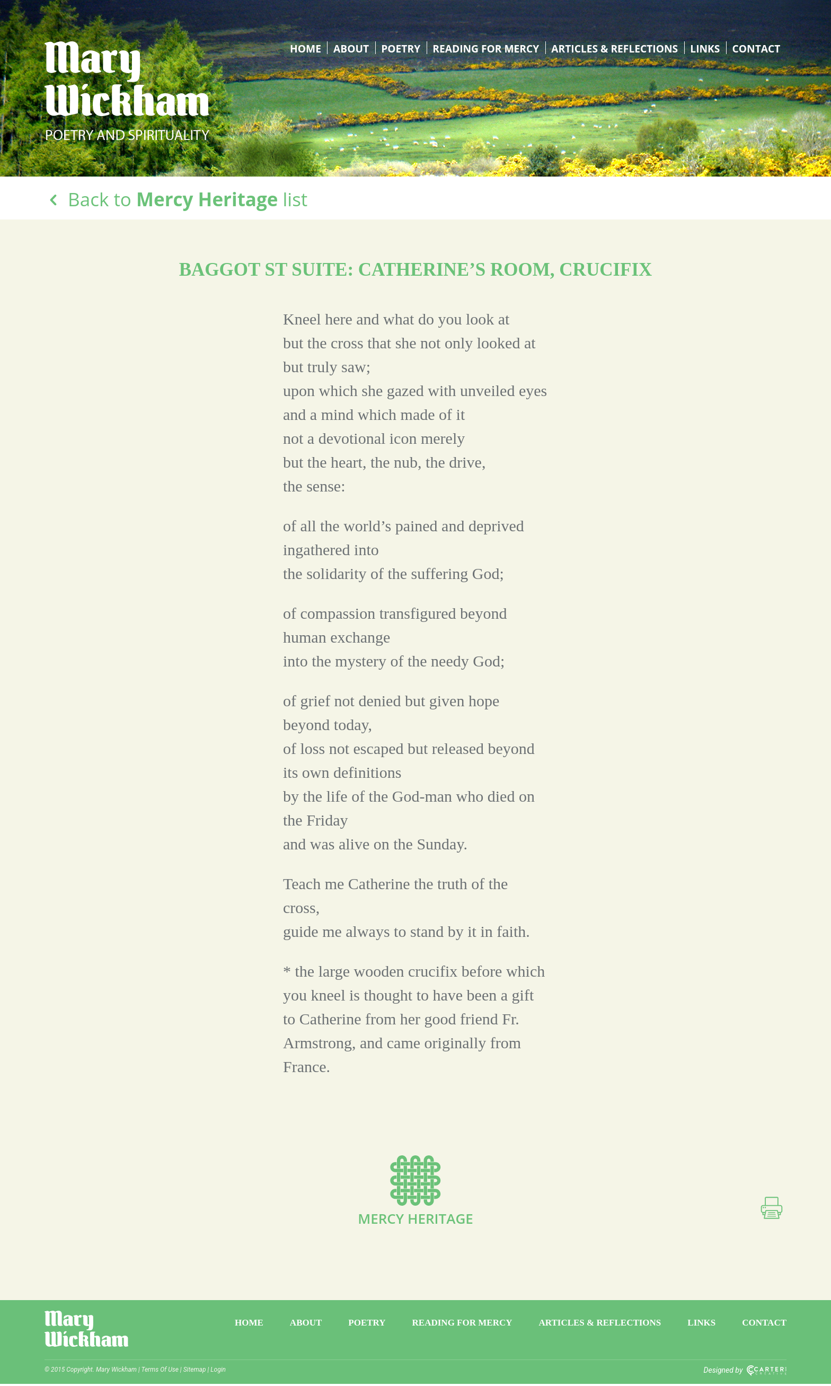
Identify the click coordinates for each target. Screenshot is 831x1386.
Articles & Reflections (613, 47)
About (345, 47)
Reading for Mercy (481, 47)
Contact (756, 47)
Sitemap (194, 1371)
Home (300, 47)
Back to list (176, 199)
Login (218, 1371)
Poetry (394, 47)
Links (704, 47)
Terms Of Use (160, 1371)
